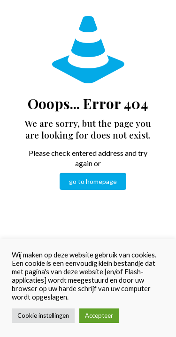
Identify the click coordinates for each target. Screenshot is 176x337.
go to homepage (93, 181)
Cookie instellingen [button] (43, 315)
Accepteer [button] (99, 315)
